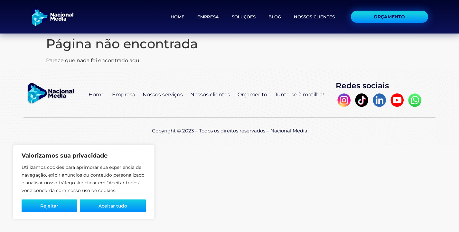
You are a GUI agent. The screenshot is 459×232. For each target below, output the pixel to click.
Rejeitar (49, 206)
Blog (274, 16)
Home (177, 16)
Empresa (208, 16)
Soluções (244, 16)
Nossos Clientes (314, 16)
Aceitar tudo (112, 206)
